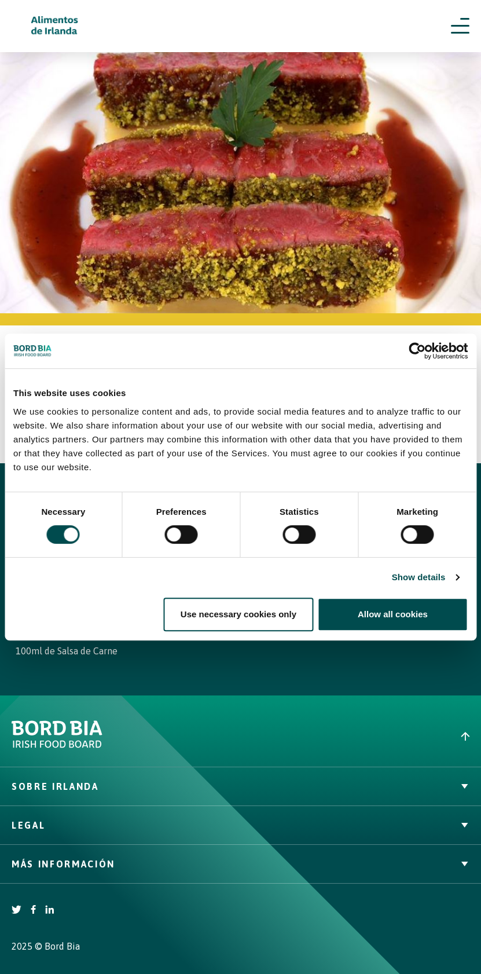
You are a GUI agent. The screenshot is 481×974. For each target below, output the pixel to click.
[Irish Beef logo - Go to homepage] (55, 26)
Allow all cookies (393, 614)
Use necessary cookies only (238, 614)
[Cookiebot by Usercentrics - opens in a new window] (417, 351)
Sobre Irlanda (240, 786)
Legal (240, 825)
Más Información (240, 864)
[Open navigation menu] (460, 26)
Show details (419, 577)
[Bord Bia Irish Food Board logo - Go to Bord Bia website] (57, 745)
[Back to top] (361, 736)
